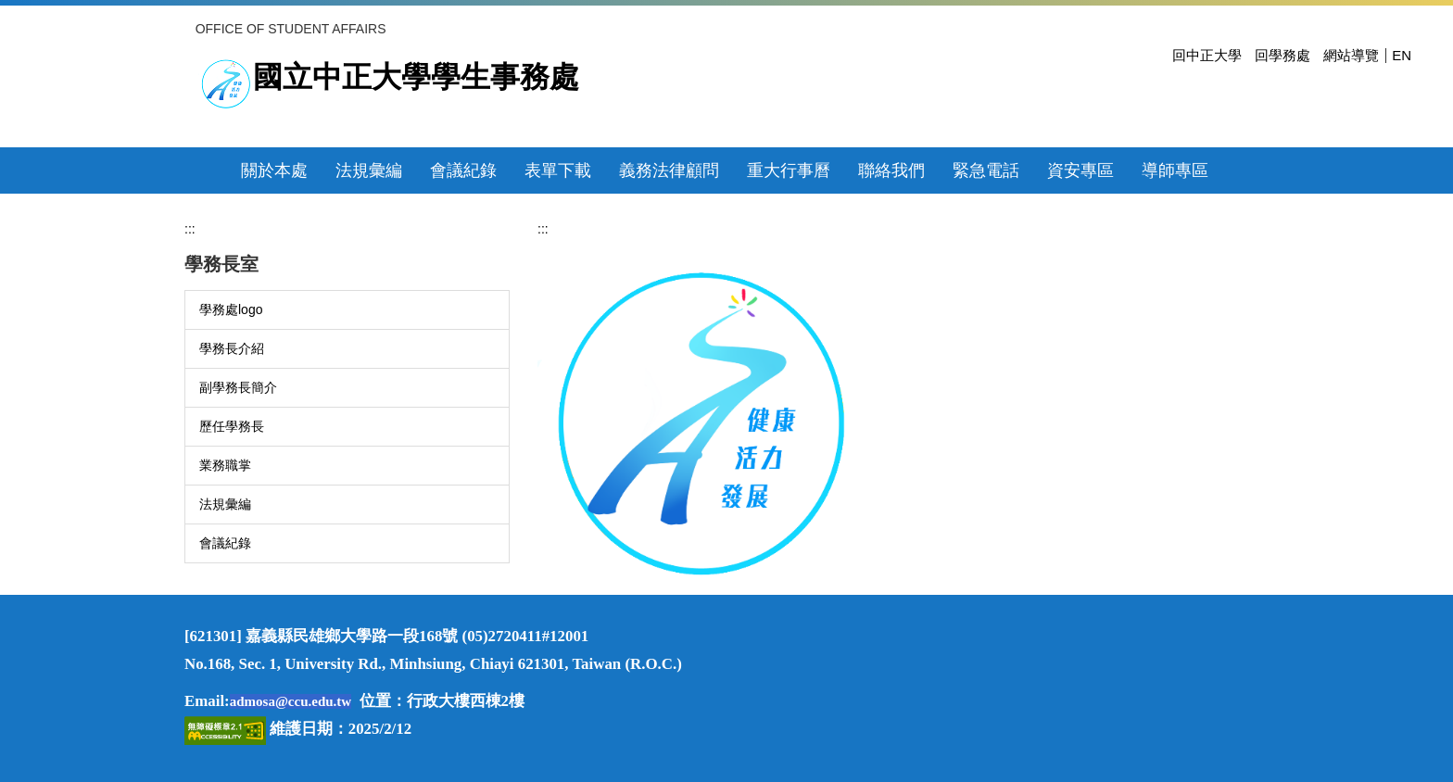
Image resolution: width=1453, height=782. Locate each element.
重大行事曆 (788, 170)
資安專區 (1080, 170)
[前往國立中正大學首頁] (225, 83)
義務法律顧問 (669, 170)
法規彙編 (225, 504)
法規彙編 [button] (368, 170)
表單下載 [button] (557, 170)
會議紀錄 (225, 543)
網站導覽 (1351, 55)
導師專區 (1175, 170)
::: (190, 228)
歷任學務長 (231, 426)
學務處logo (230, 309)
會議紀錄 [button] (463, 170)
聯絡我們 (891, 170)
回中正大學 (1207, 55)
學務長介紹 (231, 348)
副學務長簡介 (238, 387)
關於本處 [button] (274, 170)
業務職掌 (225, 465)
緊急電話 (986, 170)
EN (1401, 55)
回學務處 (1282, 55)
